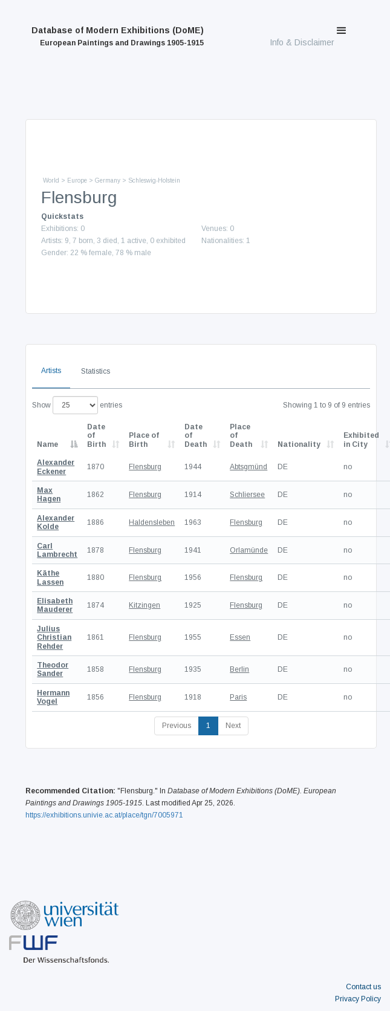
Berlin (239, 669)
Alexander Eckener (55, 466)
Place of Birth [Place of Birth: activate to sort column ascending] (144, 439)
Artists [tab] (51, 370)
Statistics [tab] (95, 371)
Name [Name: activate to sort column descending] (47, 444)
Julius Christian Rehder (54, 638)
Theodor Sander (52, 669)
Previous (176, 725)
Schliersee (247, 494)
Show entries (77, 405)
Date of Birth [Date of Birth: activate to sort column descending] (96, 436)
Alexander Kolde (55, 522)
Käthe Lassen (50, 577)
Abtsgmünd (248, 467)
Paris (238, 697)
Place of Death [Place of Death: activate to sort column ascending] (241, 436)
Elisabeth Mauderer (55, 605)
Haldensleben (152, 522)
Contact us (363, 987)
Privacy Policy (358, 999)
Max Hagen (48, 494)
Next (233, 725)
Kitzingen (144, 605)
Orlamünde (249, 550)
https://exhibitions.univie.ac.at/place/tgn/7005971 (104, 815)
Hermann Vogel (53, 697)
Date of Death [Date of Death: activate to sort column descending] (195, 436)
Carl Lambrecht (57, 550)
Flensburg (145, 467)
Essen (240, 637)
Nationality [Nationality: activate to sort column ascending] (299, 444)
